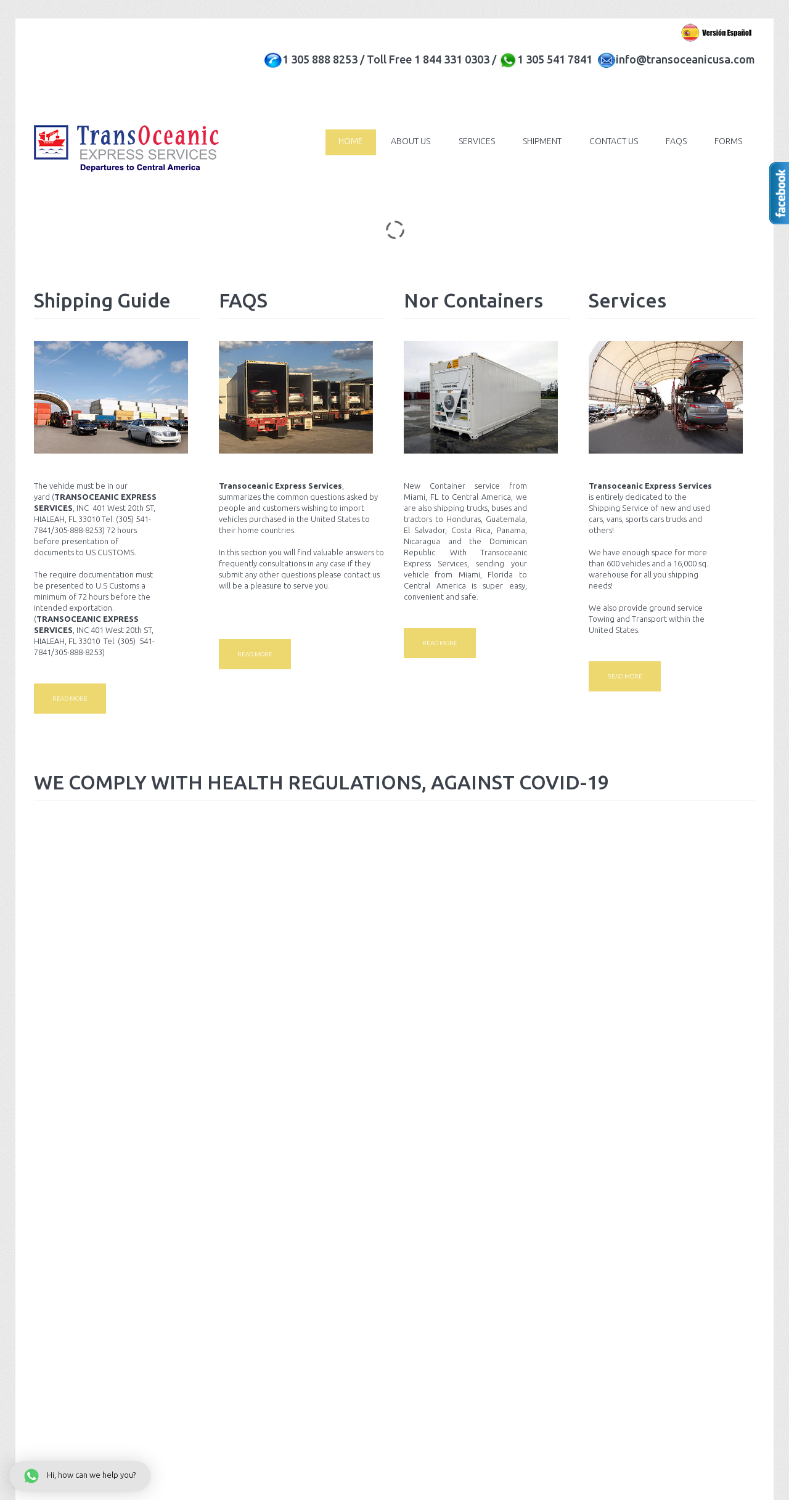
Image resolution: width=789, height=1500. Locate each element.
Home (343, 141)
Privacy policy (136, 1228)
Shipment (537, 141)
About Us (404, 141)
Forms (728, 141)
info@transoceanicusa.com (685, 59)
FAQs (674, 141)
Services (471, 141)
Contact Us (610, 141)
